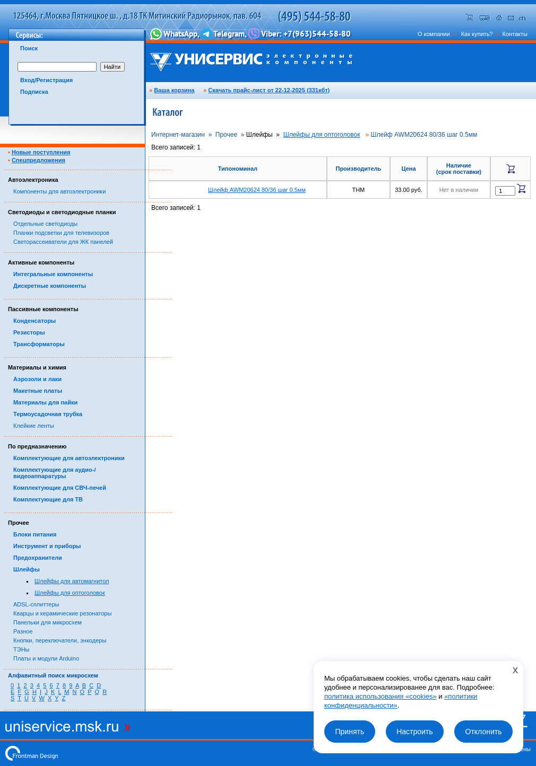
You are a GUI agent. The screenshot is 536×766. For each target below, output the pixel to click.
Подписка (34, 92)
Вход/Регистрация (46, 80)
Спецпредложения (38, 160)
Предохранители (37, 557)
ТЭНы (21, 649)
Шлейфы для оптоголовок (69, 592)
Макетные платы (37, 391)
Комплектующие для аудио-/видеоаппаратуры (54, 472)
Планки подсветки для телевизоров (61, 233)
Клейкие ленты (33, 425)
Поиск (29, 48)
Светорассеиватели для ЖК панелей (63, 242)
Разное (22, 631)
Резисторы (29, 332)
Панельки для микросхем (47, 622)
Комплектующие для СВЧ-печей (59, 488)
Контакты (515, 34)
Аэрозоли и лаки (37, 379)
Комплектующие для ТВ (48, 499)
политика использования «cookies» (380, 696)
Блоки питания (35, 534)
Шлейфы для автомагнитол (71, 581)
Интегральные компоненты (53, 274)
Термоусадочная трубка (47, 414)
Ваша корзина (174, 90)
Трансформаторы (39, 344)
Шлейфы (26, 569)
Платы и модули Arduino (46, 658)
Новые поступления (41, 152)
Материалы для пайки (45, 402)
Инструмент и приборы (47, 546)
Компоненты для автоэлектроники (59, 191)
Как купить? (477, 34)
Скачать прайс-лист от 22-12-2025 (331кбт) (269, 90)
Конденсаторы (34, 321)
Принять (349, 731)
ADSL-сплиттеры (36, 604)
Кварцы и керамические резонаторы (62, 613)
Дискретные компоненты (49, 286)
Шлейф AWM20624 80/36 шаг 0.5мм (257, 190)
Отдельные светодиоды (45, 224)
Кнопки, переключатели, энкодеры (59, 640)
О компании (434, 34)
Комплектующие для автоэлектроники (69, 458)
